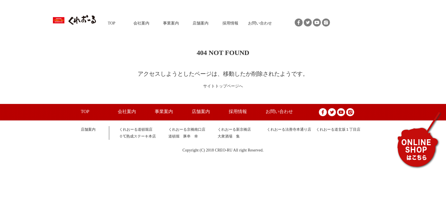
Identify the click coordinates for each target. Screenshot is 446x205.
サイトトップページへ (223, 86)
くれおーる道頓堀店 (135, 129)
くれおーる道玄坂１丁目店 (338, 129)
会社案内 (141, 23)
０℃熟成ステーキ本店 (137, 136)
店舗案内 (200, 23)
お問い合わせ (260, 23)
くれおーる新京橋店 (234, 129)
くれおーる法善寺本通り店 (289, 129)
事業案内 (171, 23)
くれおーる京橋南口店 (186, 129)
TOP (111, 23)
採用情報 (230, 23)
